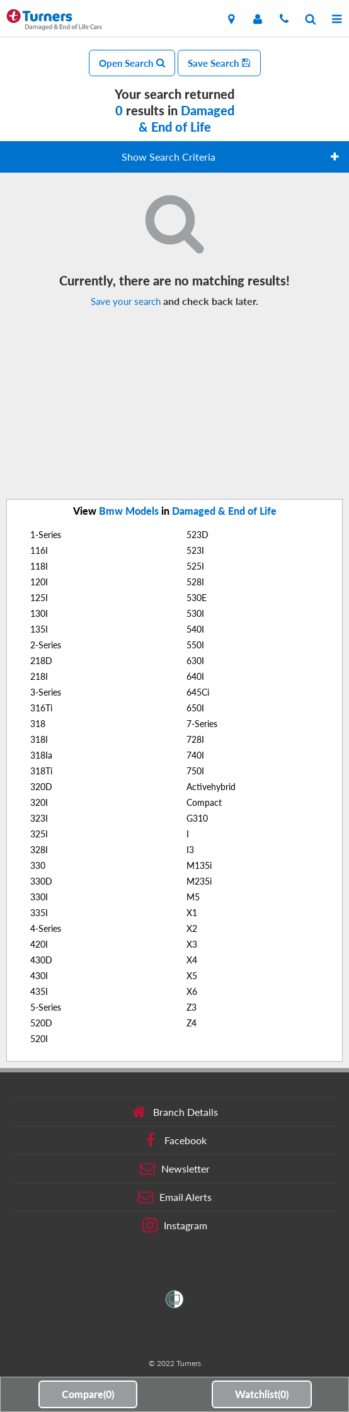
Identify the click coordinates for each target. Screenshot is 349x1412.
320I (39, 802)
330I (39, 897)
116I (39, 550)
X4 (191, 960)
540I (195, 629)
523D (197, 534)
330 (37, 865)
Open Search (132, 63)
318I (39, 739)
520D (41, 1023)
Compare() (88, 1394)
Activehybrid (211, 786)
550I (195, 645)
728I (195, 739)
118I (39, 566)
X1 (191, 912)
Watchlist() (262, 1394)
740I (195, 755)
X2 (191, 928)
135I (39, 629)
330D (41, 881)
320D (41, 786)
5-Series (45, 1007)
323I (39, 818)
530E (196, 597)
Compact (204, 802)
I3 (190, 849)
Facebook (175, 1140)
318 (37, 723)
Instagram (174, 1225)
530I (195, 613)
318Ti (41, 771)
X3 (191, 944)
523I (195, 550)
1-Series (45, 534)
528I (195, 582)
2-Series (45, 645)
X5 (191, 975)
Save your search (126, 301)
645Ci (197, 692)
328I (39, 849)
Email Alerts (175, 1197)
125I (39, 597)
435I (39, 991)
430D (41, 960)
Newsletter (175, 1168)
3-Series (45, 692)
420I (39, 944)
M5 (193, 897)
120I (39, 582)
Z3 (191, 1007)
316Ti (41, 708)
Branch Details (175, 1112)
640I (195, 676)
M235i (199, 881)
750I (195, 771)
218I (39, 676)
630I (195, 660)
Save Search (219, 63)
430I (39, 975)
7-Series (201, 723)
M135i (199, 865)
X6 (191, 991)
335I (39, 912)
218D (41, 660)
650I (195, 708)
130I (39, 613)
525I (195, 566)
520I (39, 1038)
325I (39, 834)
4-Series (45, 928)
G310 (197, 818)
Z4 (191, 1023)
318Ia (41, 755)
